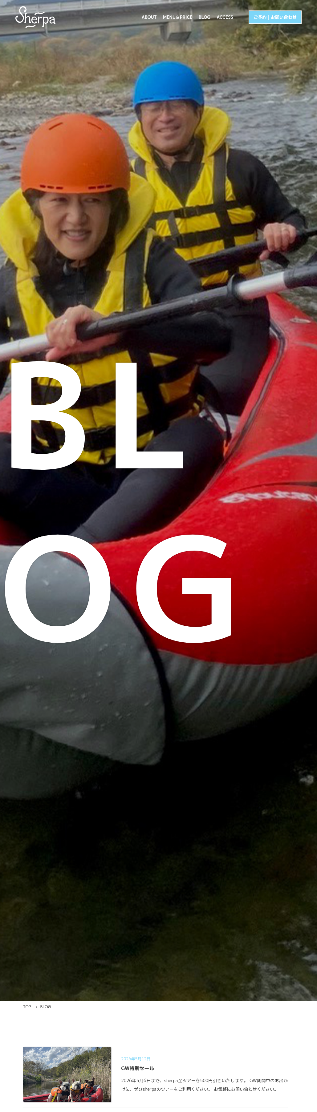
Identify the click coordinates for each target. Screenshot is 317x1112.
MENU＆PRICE (178, 17)
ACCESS (225, 17)
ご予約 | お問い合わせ (275, 17)
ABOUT (149, 17)
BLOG (204, 17)
